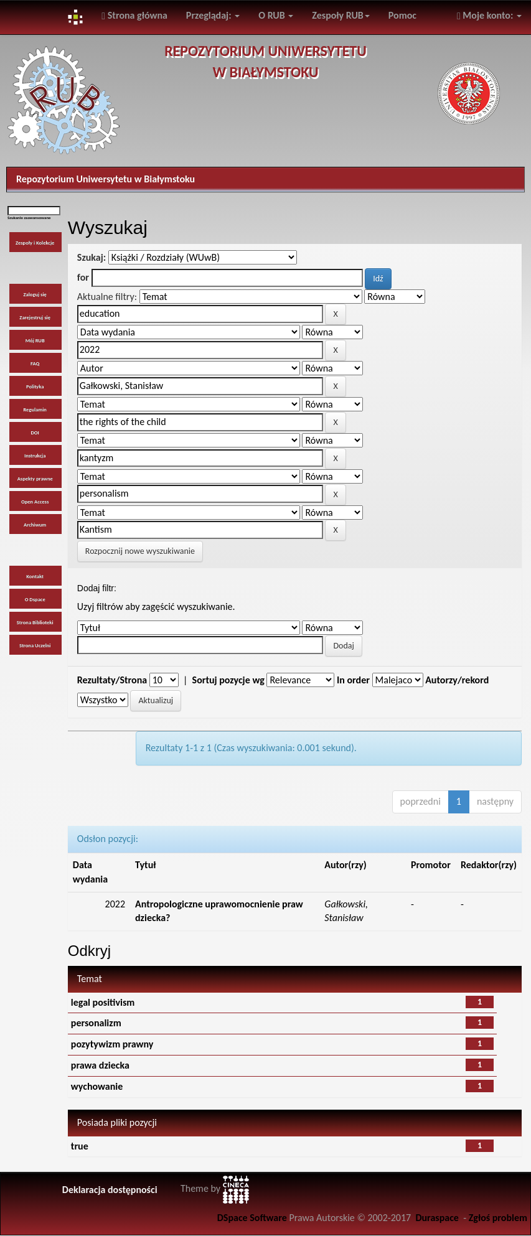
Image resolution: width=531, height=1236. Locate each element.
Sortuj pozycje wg (228, 680)
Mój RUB (35, 340)
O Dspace (35, 599)
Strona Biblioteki (35, 622)
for (83, 277)
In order (353, 680)
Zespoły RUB (341, 15)
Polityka (35, 386)
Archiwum (35, 525)
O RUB (275, 15)
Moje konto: (489, 15)
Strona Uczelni (35, 645)
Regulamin (34, 409)
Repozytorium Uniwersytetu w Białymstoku (105, 179)
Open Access (35, 502)
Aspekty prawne (35, 478)
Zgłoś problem (498, 1218)
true (79, 1146)
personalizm (96, 1023)
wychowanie (97, 1086)
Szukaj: (91, 257)
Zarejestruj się (34, 317)
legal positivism (103, 1002)
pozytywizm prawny (112, 1044)
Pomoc (402, 15)
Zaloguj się (34, 294)
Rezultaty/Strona (112, 680)
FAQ (35, 363)
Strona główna (134, 15)
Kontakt (35, 576)
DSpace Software (252, 1218)
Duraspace (437, 1218)
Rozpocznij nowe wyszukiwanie (140, 551)
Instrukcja (35, 455)
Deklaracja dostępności (109, 1190)
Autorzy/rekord (457, 680)
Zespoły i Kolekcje (35, 243)
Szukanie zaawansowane (29, 217)
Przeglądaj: (213, 15)
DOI (35, 432)
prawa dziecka (100, 1065)
